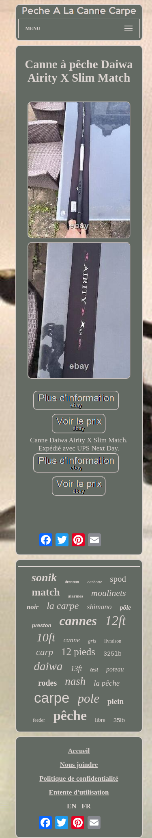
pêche (70, 715)
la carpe (63, 605)
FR (86, 806)
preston (41, 625)
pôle (125, 607)
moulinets (108, 593)
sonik (44, 577)
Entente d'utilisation (79, 792)
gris (92, 641)
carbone (94, 581)
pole (88, 698)
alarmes (75, 595)
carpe (52, 698)
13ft (76, 669)
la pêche (107, 683)
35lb (119, 720)
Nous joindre (79, 765)
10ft (46, 637)
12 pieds (78, 651)
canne (71, 640)
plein (115, 701)
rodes (47, 682)
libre (100, 720)
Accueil (79, 751)
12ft (115, 620)
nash (75, 681)
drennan (72, 582)
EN (72, 806)
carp (44, 652)
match (46, 592)
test (94, 670)
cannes (77, 620)
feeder (39, 720)
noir (33, 607)
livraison (112, 641)
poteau (115, 669)
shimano (99, 607)
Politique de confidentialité (78, 778)
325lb (112, 654)
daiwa (48, 666)
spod (118, 579)
